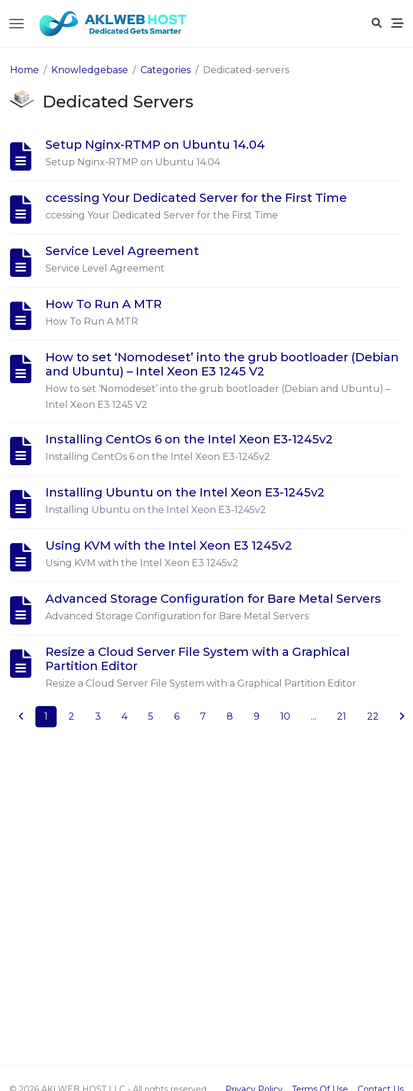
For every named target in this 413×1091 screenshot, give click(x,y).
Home (24, 70)
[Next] (402, 716)
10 (285, 716)
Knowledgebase (89, 70)
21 (341, 716)
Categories (165, 70)
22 (373, 716)
